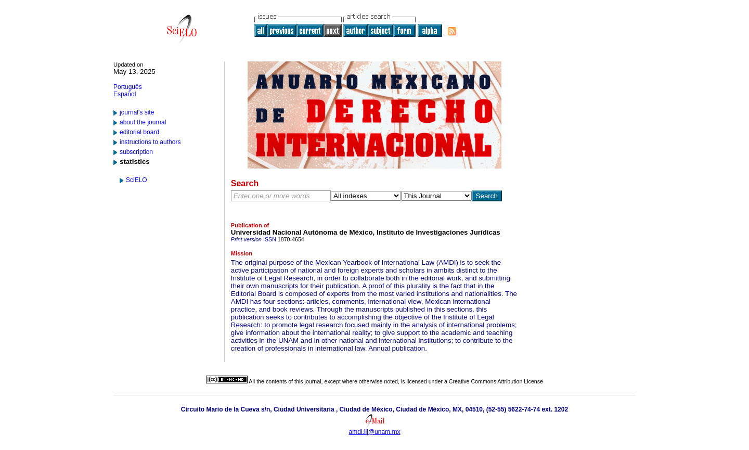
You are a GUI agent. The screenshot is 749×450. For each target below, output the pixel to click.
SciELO (136, 180)
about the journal (143, 122)
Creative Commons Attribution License (496, 381)
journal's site (137, 112)
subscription (136, 152)
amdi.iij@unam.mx (375, 431)
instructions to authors (150, 142)
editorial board (139, 132)
